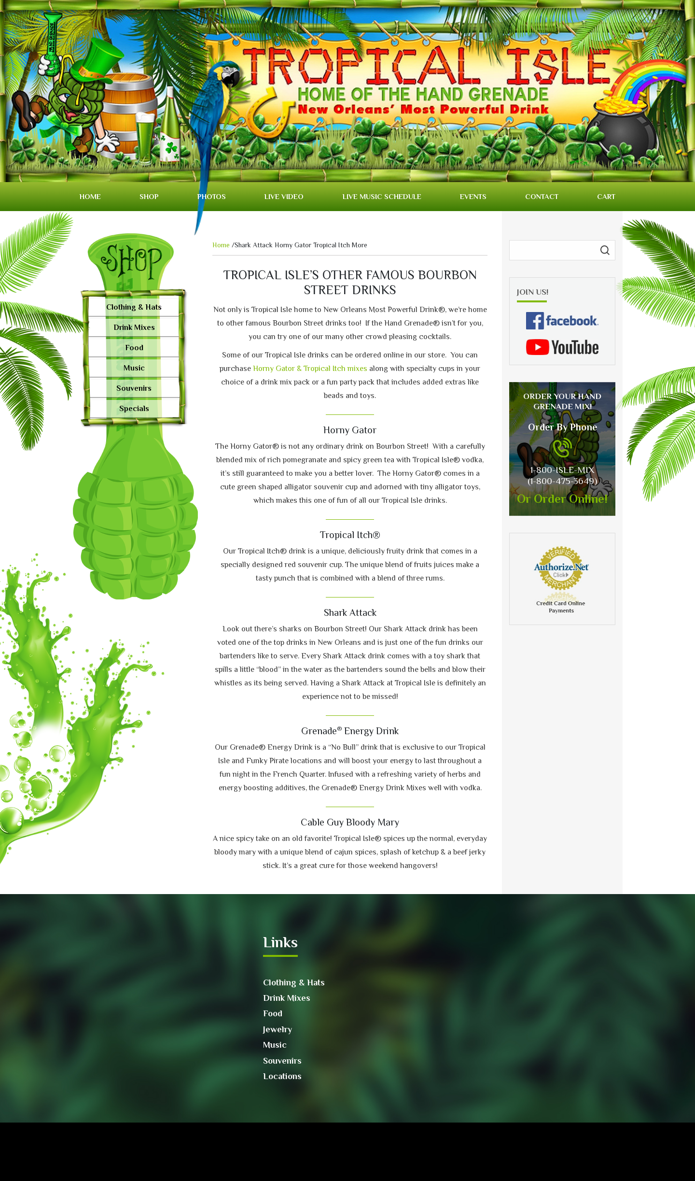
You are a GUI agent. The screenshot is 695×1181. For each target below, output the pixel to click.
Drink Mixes (134, 327)
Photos (211, 196)
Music (134, 368)
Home (90, 196)
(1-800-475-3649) (562, 481)
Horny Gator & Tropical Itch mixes (310, 368)
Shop (149, 196)
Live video (284, 196)
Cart (606, 196)
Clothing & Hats (134, 307)
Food (134, 347)
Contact (541, 196)
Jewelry (277, 1029)
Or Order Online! (562, 499)
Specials (134, 408)
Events (473, 196)
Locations (282, 1076)
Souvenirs (134, 388)
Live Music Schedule (382, 196)
